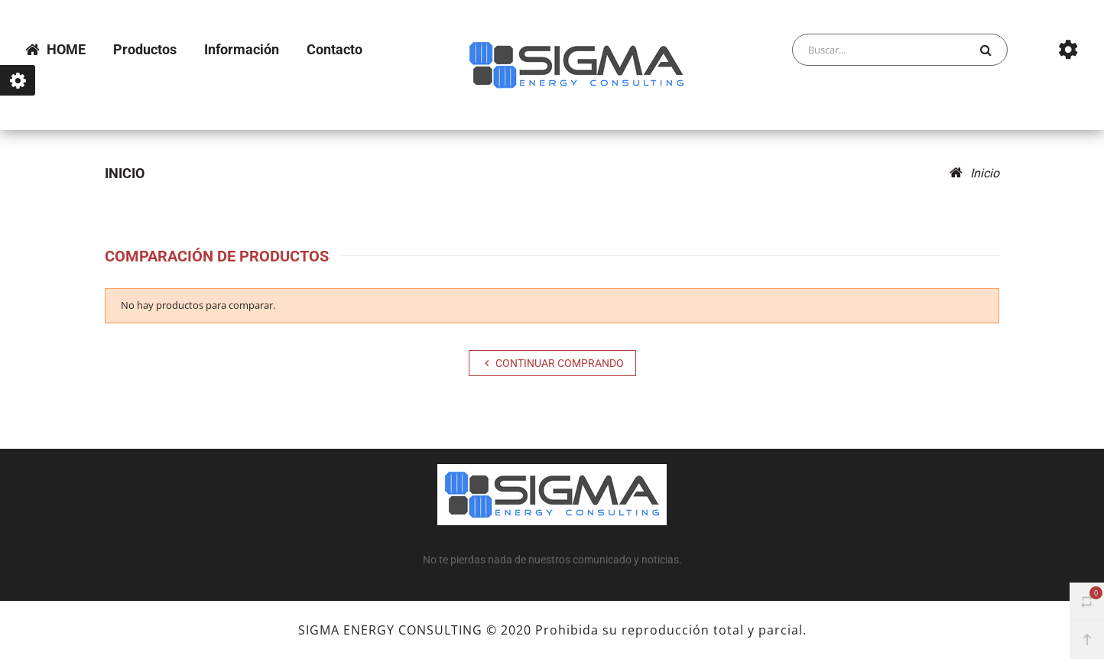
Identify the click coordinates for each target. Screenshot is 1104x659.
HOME (55, 49)
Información (241, 49)
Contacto (334, 49)
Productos (145, 49)
